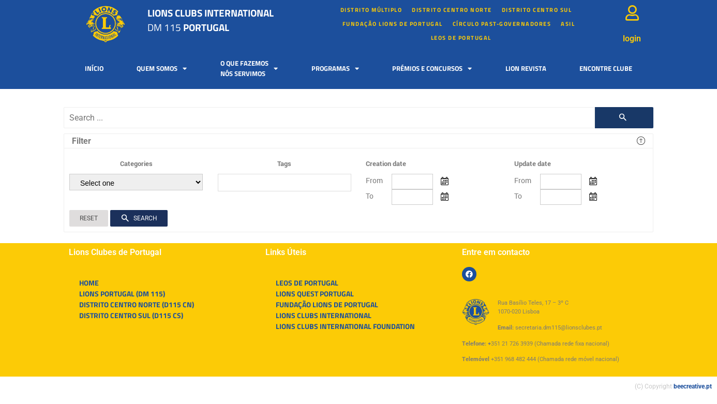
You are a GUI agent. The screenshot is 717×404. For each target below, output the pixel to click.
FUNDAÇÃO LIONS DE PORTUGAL (392, 24)
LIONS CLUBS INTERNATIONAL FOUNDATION (345, 326)
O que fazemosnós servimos (249, 68)
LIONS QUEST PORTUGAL (315, 293)
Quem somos (162, 68)
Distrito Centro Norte (452, 10)
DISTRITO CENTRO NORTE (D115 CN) (136, 304)
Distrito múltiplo (371, 10)
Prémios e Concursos (432, 68)
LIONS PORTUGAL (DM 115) (122, 293)
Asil (568, 24)
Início (94, 68)
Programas (335, 68)
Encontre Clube (605, 68)
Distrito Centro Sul (537, 10)
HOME (89, 282)
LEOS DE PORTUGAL (461, 38)
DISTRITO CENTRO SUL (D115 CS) (131, 315)
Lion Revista (525, 68)
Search (139, 218)
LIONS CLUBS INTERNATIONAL (323, 315)
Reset (89, 218)
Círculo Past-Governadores (502, 24)
